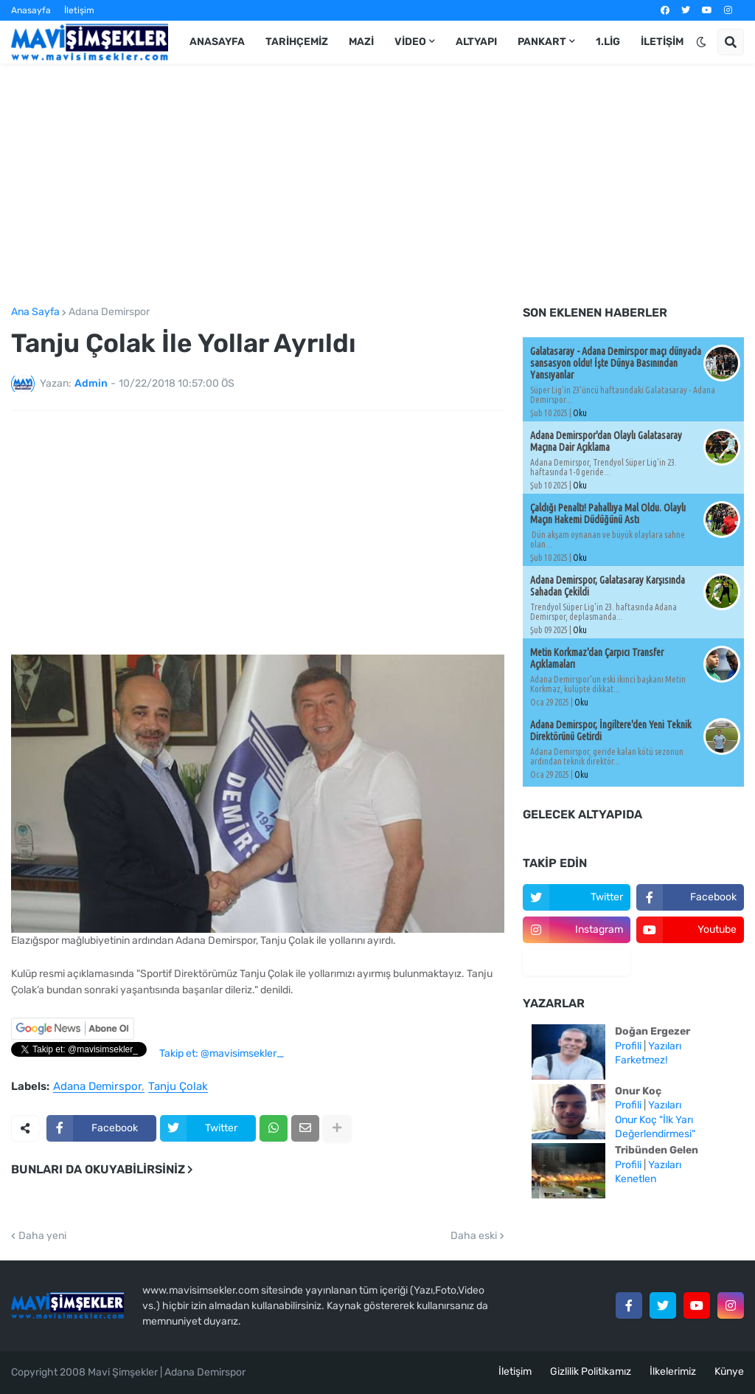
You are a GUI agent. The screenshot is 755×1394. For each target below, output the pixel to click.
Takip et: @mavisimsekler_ (221, 1053)
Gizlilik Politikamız (590, 1371)
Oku (580, 413)
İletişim (79, 10)
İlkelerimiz (673, 1371)
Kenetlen (635, 1179)
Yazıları (664, 1046)
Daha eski (473, 1236)
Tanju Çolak (178, 1087)
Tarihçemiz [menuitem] (296, 41)
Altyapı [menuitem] (476, 41)
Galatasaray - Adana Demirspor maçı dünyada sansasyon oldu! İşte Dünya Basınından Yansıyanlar (615, 363)
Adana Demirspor (109, 312)
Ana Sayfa (35, 312)
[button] (701, 42)
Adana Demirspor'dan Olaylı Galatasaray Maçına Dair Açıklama (606, 441)
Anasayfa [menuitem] (217, 41)
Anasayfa (31, 10)
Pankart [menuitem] (542, 41)
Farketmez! (641, 1060)
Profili (628, 1046)
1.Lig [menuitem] (608, 41)
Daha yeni (42, 1236)
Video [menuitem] (410, 41)
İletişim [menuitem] (662, 41)
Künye (729, 1371)
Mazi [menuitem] (361, 41)
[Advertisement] (377, 185)
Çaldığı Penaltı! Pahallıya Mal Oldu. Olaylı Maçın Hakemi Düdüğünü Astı (608, 513)
